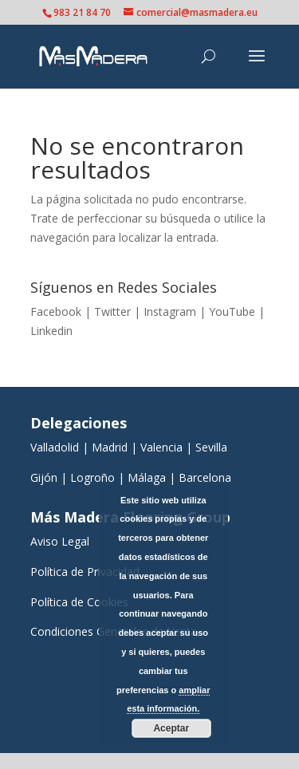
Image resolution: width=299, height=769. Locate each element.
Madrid (110, 447)
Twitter (112, 311)
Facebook (55, 311)
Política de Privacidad (85, 571)
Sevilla (211, 447)
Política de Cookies (79, 601)
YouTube (232, 311)
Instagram (170, 311)
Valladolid (54, 447)
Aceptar (171, 728)
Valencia (161, 447)
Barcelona (206, 477)
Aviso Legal (59, 541)
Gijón (43, 477)
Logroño (92, 477)
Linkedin (51, 330)
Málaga (147, 477)
